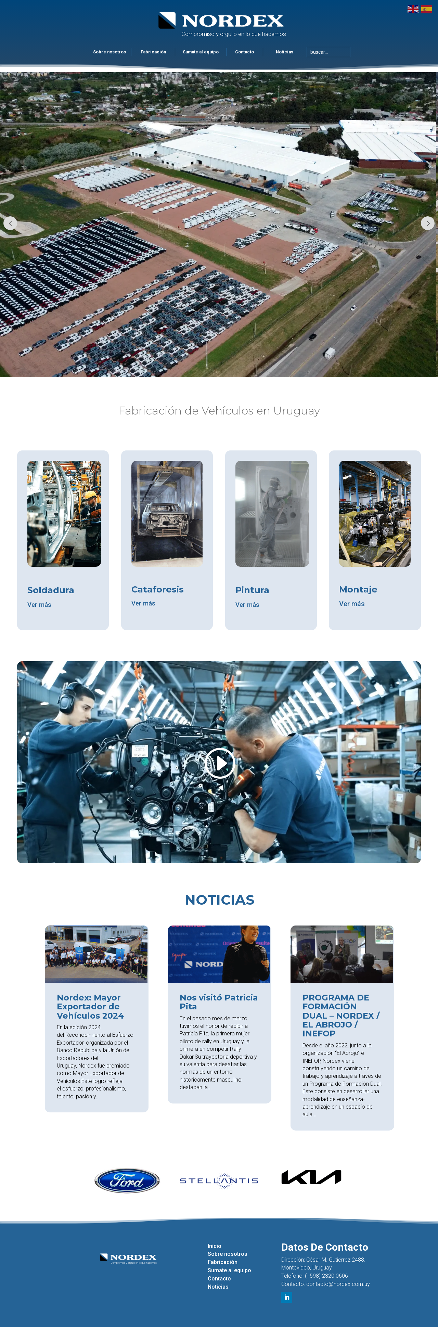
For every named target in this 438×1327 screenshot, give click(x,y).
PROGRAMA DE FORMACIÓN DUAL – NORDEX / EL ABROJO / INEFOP (340, 1016)
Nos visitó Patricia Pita (219, 1002)
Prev (10, 223)
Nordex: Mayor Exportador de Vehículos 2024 (90, 1007)
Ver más (40, 605)
